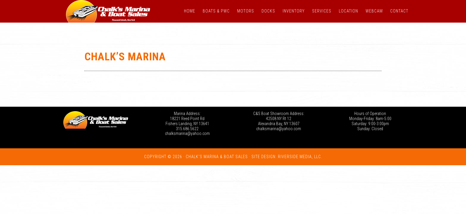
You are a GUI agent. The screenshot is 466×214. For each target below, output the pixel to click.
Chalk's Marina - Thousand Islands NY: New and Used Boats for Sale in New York (108, 11)
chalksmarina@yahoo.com (187, 133)
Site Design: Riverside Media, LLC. (286, 156)
